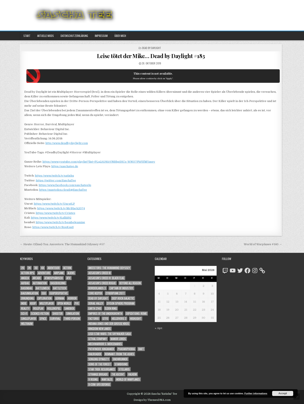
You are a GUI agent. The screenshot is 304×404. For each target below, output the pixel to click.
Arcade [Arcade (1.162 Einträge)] (37, 278)
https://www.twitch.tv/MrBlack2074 (61, 208)
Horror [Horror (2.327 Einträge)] (72, 298)
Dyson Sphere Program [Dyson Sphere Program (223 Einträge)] (120, 303)
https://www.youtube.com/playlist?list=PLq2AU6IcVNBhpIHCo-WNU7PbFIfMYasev (98, 161)
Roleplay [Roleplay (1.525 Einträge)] (38, 308)
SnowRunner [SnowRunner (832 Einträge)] (120, 359)
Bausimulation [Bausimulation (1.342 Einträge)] (29, 293)
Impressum (101, 36)
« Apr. (159, 328)
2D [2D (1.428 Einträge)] (22, 268)
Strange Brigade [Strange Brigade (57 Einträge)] (98, 374)
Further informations (255, 393)
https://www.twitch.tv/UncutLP (54, 203)
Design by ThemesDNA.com (152, 400)
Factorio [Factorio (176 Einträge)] (93, 319)
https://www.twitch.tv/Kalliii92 (51, 217)
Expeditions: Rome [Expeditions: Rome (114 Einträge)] (136, 314)
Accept (282, 393)
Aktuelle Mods (45, 36)
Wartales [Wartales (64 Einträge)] (107, 379)
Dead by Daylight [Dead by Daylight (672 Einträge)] (98, 298)
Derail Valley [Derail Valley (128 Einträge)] (95, 303)
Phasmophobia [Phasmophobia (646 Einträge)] (126, 349)
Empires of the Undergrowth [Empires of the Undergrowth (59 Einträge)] (105, 314)
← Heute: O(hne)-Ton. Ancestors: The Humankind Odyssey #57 (62, 244)
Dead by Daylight (151, 48)
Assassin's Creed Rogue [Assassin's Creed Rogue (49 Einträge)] (102, 283)
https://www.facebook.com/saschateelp (65, 185)
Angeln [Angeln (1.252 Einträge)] (25, 278)
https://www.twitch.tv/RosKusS (53, 227)
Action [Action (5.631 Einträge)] (67, 268)
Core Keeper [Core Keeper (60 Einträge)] (95, 293)
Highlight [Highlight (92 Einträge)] (135, 319)
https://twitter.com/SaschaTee (56, 180)
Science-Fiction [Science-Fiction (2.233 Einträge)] (40, 314)
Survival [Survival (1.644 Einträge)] (55, 319)
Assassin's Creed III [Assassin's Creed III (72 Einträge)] (99, 273)
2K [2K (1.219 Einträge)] (29, 268)
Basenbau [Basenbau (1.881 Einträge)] (26, 288)
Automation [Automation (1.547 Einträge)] (40, 283)
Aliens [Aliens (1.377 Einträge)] (71, 273)
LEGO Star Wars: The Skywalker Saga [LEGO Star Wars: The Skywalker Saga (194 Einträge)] (109, 334)
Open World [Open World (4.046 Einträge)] (64, 303)
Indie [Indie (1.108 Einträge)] (23, 303)
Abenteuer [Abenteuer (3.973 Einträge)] (54, 268)
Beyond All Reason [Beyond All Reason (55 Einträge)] (130, 283)
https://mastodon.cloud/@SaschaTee (63, 189)
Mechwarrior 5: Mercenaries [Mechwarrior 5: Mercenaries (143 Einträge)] (105, 344)
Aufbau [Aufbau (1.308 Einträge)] (25, 283)
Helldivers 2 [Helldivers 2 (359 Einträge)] (119, 319)
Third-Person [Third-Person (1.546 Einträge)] (72, 319)
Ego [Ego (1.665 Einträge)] (44, 293)
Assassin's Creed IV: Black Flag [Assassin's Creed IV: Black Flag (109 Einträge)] (106, 278)
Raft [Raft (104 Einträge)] (141, 349)
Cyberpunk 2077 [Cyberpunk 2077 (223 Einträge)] (115, 293)
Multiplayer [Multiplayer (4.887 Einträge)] (47, 303)
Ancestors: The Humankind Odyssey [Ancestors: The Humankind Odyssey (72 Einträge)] (109, 268)
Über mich (120, 36)
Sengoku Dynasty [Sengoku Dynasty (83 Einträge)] (98, 359)
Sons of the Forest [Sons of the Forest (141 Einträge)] (99, 364)
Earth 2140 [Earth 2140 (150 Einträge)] (94, 308)
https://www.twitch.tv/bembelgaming (60, 222)
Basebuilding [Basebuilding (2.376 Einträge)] (57, 283)
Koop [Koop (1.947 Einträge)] (33, 303)
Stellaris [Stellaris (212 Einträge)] (124, 369)
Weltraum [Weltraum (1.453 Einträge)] (27, 324)
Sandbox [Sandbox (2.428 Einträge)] (69, 308)
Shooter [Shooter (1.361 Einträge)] (57, 314)
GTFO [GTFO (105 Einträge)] (105, 319)
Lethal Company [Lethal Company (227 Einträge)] (97, 339)
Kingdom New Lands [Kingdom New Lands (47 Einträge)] (99, 329)
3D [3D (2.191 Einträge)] (35, 268)
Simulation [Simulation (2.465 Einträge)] (72, 314)
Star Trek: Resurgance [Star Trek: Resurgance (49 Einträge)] (101, 369)
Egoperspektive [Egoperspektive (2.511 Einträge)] (59, 293)
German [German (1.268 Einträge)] (59, 298)
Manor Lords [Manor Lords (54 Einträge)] (118, 339)
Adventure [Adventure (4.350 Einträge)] (44, 273)
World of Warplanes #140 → (263, 244)
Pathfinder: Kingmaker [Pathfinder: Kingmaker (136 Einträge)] (101, 349)
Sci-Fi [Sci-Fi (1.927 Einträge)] (24, 314)
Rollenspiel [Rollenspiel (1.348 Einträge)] (54, 308)
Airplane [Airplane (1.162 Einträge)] (59, 273)
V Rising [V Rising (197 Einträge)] (93, 379)
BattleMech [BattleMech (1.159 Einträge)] (42, 288)
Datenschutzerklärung (74, 36)
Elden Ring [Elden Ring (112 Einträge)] (111, 308)
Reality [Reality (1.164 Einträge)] (25, 308)
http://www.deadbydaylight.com (66, 143)
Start (26, 36)
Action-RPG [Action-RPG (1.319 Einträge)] (27, 273)
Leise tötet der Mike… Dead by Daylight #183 (151, 56)
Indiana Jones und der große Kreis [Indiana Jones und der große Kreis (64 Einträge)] (108, 324)
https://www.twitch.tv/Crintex (55, 213)
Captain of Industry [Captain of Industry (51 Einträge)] (121, 288)
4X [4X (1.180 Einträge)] (42, 268)
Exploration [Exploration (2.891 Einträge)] (45, 298)
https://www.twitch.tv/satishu (54, 175)
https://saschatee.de (64, 166)
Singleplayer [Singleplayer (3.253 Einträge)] (28, 319)
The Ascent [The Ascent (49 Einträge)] (117, 374)
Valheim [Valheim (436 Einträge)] (132, 374)
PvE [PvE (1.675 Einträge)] (77, 303)
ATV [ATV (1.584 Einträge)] (68, 278)
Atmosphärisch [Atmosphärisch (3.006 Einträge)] (54, 278)
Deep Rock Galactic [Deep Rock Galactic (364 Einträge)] (123, 298)
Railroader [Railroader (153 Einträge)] (94, 354)
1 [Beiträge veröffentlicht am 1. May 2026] (194, 285)
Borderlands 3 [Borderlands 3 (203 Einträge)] (97, 288)
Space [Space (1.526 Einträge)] (43, 319)
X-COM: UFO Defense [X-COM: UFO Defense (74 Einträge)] (99, 384)
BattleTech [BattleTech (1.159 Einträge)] (59, 288)
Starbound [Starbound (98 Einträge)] (121, 364)
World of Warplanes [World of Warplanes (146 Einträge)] (128, 379)
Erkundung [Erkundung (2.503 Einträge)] (27, 298)
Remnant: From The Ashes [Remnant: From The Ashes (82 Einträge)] (119, 354)
